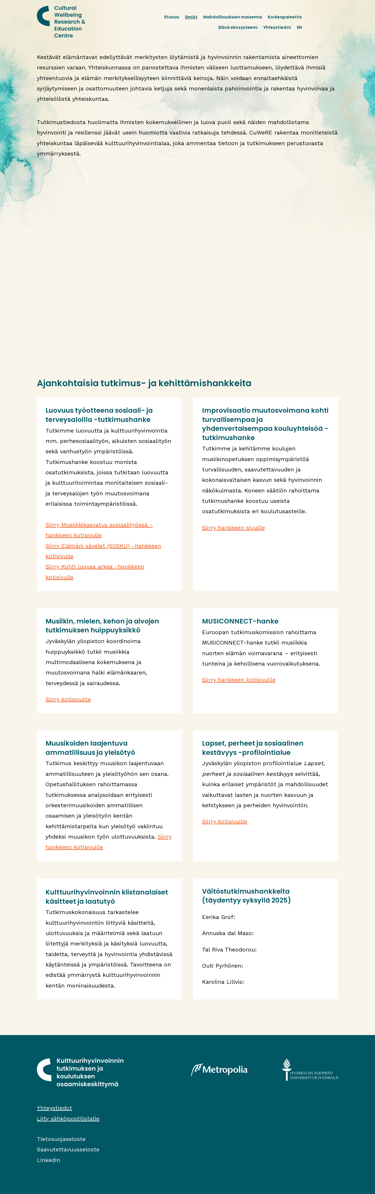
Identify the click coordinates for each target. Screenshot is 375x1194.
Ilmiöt (191, 17)
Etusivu (171, 17)
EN (299, 27)
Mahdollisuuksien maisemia (232, 17)
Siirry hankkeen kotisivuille (239, 679)
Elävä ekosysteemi (238, 27)
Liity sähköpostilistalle (68, 1118)
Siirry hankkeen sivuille (233, 527)
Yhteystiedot (277, 27)
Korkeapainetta (285, 17)
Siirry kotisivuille (68, 699)
